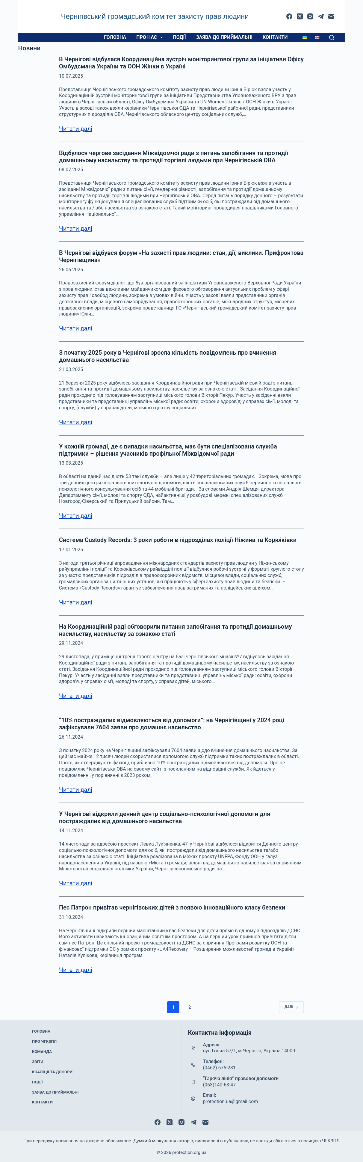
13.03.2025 (71, 463)
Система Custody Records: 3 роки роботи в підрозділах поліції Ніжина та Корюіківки (178, 540)
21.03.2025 (71, 369)
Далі (291, 1007)
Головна (115, 37)
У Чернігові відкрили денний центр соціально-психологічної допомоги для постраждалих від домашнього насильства (164, 817)
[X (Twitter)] (300, 16)
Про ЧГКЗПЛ (44, 1046)
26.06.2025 (71, 269)
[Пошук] (331, 37)
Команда (42, 1054)
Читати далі (75, 129)
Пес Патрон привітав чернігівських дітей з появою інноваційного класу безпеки (172, 907)
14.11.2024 (71, 830)
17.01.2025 (71, 549)
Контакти (275, 37)
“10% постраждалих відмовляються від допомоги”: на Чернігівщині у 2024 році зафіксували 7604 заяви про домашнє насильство (171, 724)
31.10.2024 (71, 917)
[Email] (331, 16)
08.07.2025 (71, 169)
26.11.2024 (71, 737)
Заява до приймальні (224, 37)
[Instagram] (310, 16)
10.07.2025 (71, 76)
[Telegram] (321, 16)
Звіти (38, 1062)
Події (179, 37)
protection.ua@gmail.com (230, 1101)
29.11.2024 (71, 643)
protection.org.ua (189, 1151)
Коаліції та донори (51, 1070)
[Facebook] (289, 16)
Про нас (150, 37)
